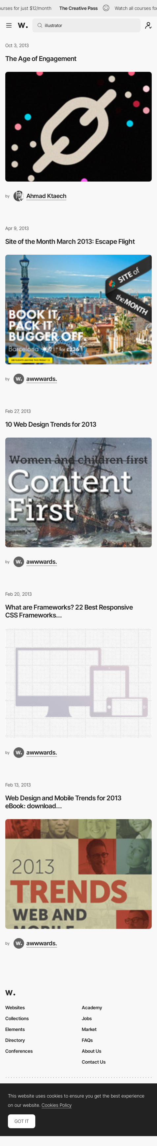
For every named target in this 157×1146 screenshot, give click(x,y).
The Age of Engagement (41, 59)
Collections (17, 1018)
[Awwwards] (23, 25)
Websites (15, 1007)
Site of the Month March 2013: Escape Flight (70, 241)
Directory (15, 1040)
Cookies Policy (57, 1105)
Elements (15, 1029)
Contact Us (94, 1062)
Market (89, 1029)
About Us (91, 1051)
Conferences (19, 1051)
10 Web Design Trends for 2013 (50, 424)
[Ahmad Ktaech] (40, 196)
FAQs (87, 1040)
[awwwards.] (35, 379)
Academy (92, 1007)
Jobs (87, 1018)
